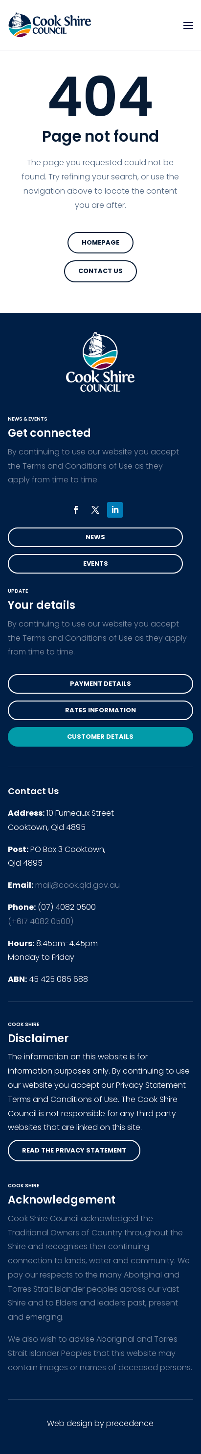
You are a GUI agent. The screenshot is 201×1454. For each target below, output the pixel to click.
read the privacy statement (74, 1150)
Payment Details (100, 683)
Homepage (100, 242)
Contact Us (100, 271)
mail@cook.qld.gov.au (77, 885)
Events (95, 563)
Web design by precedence (100, 1423)
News (95, 537)
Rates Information (100, 710)
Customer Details (100, 736)
